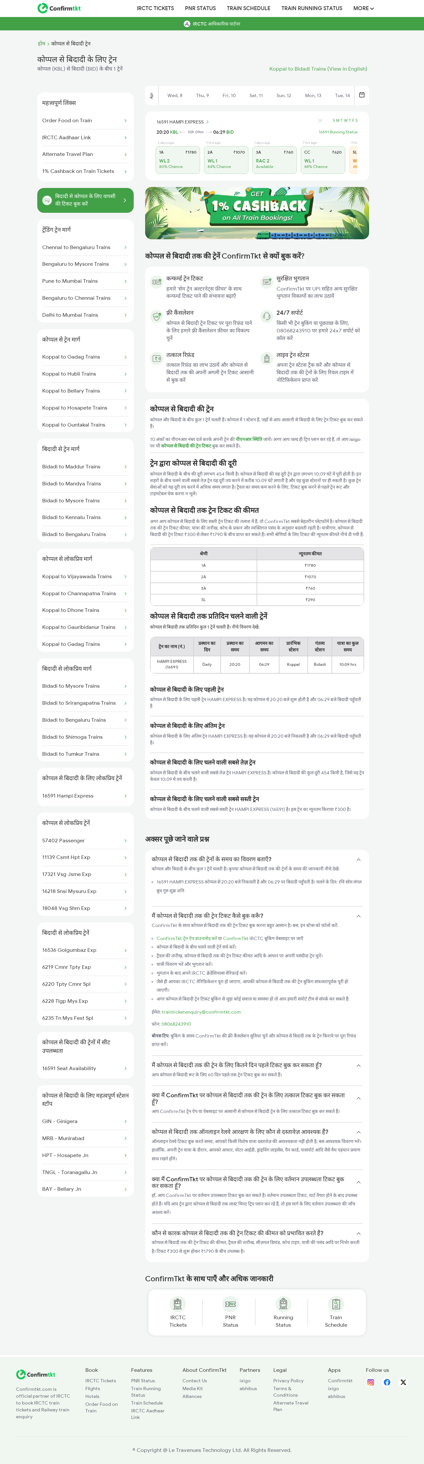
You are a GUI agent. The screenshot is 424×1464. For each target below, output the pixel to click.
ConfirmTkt (235, 938)
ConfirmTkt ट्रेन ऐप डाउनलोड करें (187, 938)
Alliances (192, 1396)
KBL (174, 132)
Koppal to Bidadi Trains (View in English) (318, 69)
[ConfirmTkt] (35, 1377)
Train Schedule (248, 8)
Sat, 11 (256, 95)
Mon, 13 (313, 95)
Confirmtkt (340, 1380)
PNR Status (200, 8)
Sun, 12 (284, 95)
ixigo (245, 1380)
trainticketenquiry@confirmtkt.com (201, 1012)
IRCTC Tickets (155, 8)
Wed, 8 (174, 95)
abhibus (248, 1388)
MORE (363, 8)
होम (41, 44)
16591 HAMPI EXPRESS (184, 122)
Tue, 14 (342, 95)
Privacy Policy (288, 1380)
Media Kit (192, 1388)
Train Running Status (311, 8)
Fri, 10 (229, 95)
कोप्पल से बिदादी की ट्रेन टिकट (186, 445)
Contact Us (194, 1380)
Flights (92, 1388)
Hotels (92, 1396)
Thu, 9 (202, 95)
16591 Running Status (338, 132)
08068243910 (176, 1024)
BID (230, 132)
